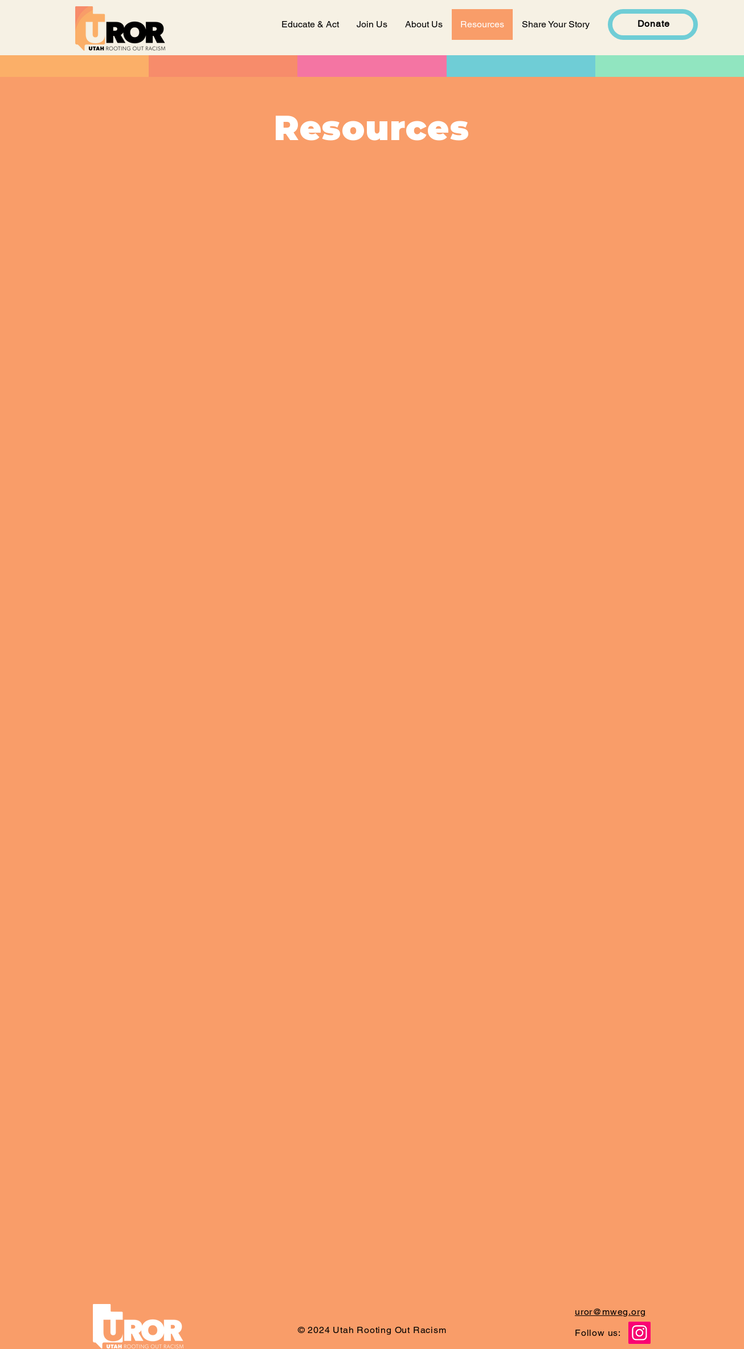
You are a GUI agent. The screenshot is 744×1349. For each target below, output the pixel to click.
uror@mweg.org (610, 1311)
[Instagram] (639, 1333)
